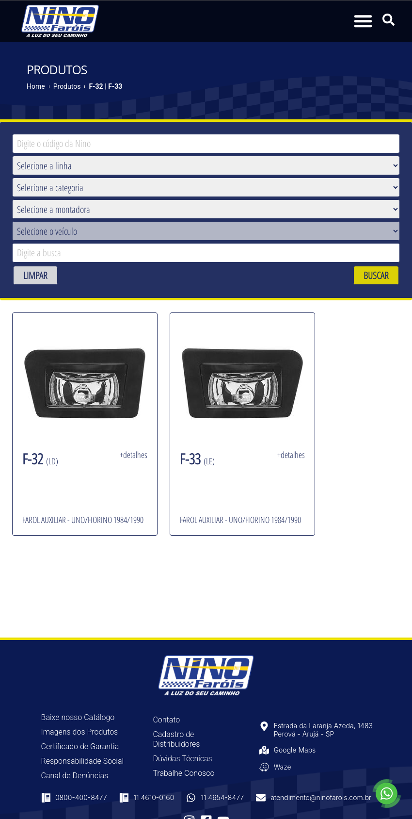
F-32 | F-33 (105, 86)
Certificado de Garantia (80, 746)
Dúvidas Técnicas (182, 758)
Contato (166, 719)
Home (36, 86)
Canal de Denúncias (75, 775)
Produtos (67, 86)
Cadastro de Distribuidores (176, 739)
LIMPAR (35, 275)
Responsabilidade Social (82, 761)
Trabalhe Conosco (183, 773)
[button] (363, 20)
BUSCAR (376, 275)
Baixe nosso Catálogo (78, 717)
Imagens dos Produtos (79, 732)
